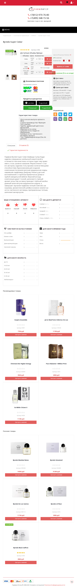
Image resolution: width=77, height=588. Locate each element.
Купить (50, 59)
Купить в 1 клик (63, 66)
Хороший (16, 208)
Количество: (57, 60)
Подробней (43, 103)
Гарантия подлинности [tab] (17, 150)
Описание (11, 145)
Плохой (25, 208)
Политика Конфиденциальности (54, 585)
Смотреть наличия (21, 334)
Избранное (33, 208)
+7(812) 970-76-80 (39, 14)
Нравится (8, 208)
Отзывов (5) (24, 145)
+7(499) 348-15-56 (39, 17)
